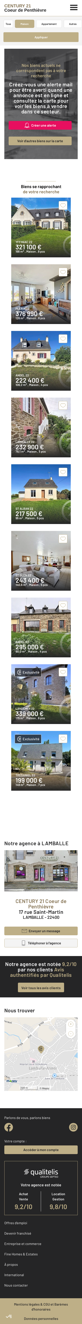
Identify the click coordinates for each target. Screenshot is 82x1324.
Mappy (45, 1088)
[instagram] (73, 1127)
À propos (11, 1264)
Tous (8, 23)
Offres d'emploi (15, 1223)
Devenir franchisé (17, 1233)
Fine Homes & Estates (21, 1254)
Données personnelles (41, 1318)
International (14, 1275)
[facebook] (8, 1127)
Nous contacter (16, 1285)
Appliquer (41, 37)
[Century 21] (25, 8)
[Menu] (74, 7)
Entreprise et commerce (22, 1244)
